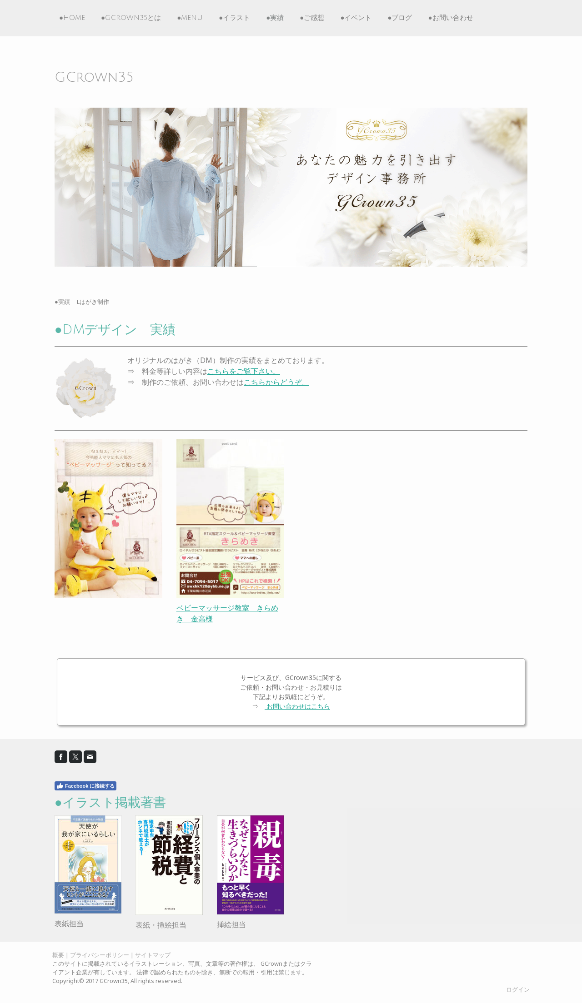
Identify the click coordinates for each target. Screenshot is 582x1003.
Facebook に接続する (85, 785)
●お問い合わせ (450, 17)
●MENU (190, 17)
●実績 (275, 17)
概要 (58, 955)
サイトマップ (153, 955)
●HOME (72, 17)
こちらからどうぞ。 (276, 382)
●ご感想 (312, 17)
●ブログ (399, 17)
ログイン (518, 989)
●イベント (355, 17)
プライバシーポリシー (99, 955)
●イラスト (234, 17)
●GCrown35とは (131, 17)
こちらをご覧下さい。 (243, 371)
